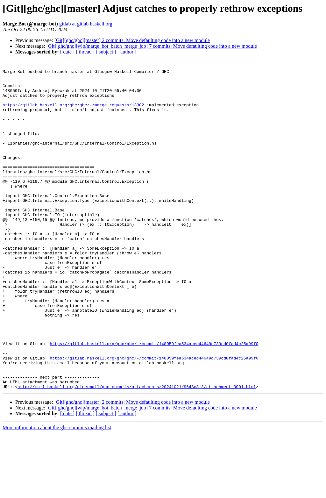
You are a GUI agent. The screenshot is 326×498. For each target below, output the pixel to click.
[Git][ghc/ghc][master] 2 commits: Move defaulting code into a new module (132, 40)
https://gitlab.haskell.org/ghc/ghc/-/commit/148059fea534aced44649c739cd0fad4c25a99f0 (154, 400)
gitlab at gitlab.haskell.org (85, 23)
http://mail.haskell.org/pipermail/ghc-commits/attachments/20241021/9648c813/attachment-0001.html (137, 451)
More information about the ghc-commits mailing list (57, 492)
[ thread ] (85, 51)
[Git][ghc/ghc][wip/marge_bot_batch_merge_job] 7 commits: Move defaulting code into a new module (151, 46)
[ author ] (127, 51)
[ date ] (67, 51)
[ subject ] (106, 51)
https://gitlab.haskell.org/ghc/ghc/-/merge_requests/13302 (73, 113)
